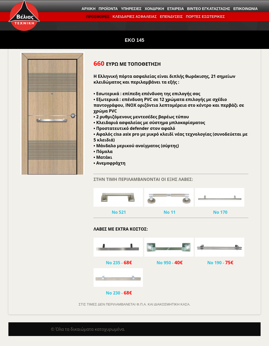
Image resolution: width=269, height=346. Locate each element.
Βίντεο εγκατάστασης (208, 9)
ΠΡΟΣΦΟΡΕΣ (97, 16)
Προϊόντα (108, 9)
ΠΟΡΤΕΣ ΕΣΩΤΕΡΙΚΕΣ (205, 16)
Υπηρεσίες (131, 9)
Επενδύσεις (171, 16)
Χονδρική (154, 9)
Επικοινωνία (245, 9)
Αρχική (89, 9)
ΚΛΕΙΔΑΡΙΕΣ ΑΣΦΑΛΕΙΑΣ (134, 16)
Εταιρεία (175, 9)
